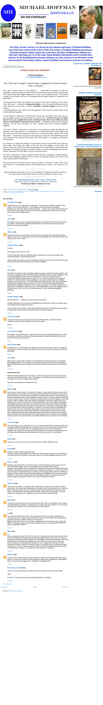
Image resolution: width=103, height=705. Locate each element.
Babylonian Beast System (22, 191)
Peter (9, 219)
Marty (9, 500)
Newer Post (4, 587)
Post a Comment (7, 584)
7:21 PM (9, 266)
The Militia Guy (12, 202)
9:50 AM (9, 496)
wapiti (9, 439)
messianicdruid (12, 331)
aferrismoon (11, 316)
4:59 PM (9, 215)
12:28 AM (9, 328)
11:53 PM (9, 580)
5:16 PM (9, 228)
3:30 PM (9, 419)
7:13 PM (9, 564)
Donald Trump (41, 191)
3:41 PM (9, 435)
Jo (8, 513)
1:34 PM (9, 528)
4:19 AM (9, 341)
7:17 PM (9, 241)
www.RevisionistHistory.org (36, 77)
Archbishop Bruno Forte (12, 191)
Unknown (10, 483)
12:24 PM (9, 509)
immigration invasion (49, 191)
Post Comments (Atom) (16, 591)
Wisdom (10, 554)
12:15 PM (9, 369)
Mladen (9, 389)
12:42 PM (9, 551)
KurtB (9, 449)
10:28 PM (9, 313)
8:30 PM (9, 293)
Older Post (65, 587)
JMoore (10, 232)
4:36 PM (9, 458)
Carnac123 (11, 422)
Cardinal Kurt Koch (33, 191)
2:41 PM (9, 385)
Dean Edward (12, 344)
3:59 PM (9, 445)
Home (35, 587)
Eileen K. (10, 462)
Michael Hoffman (13, 245)
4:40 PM (9, 480)
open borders (57, 191)
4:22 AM (9, 354)
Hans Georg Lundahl (14, 568)
